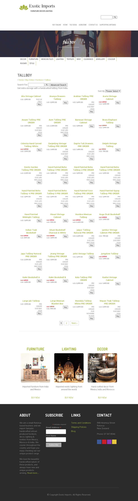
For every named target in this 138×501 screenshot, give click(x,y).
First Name (51, 435)
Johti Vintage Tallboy (83, 253)
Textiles (70, 59)
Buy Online (56, 25)
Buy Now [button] (35, 397)
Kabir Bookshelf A (31, 277)
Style (32, 63)
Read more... (33, 472)
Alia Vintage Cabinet (31, 96)
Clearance (88, 59)
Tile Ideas (73, 25)
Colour (111, 59)
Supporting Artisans (108, 25)
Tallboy (48, 80)
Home (65, 25)
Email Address (53, 427)
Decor (23, 59)
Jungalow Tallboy (109, 253)
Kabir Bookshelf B (57, 277)
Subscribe (83, 25)
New (79, 59)
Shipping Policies (79, 427)
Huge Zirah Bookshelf (109, 214)
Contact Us (93, 25)
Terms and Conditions (81, 422)
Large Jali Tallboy (31, 300)
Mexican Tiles (47, 59)
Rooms (23, 63)
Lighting (60, 59)
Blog (73, 431)
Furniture (33, 59)
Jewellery (100, 59)
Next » (74, 322)
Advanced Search (58, 84)
